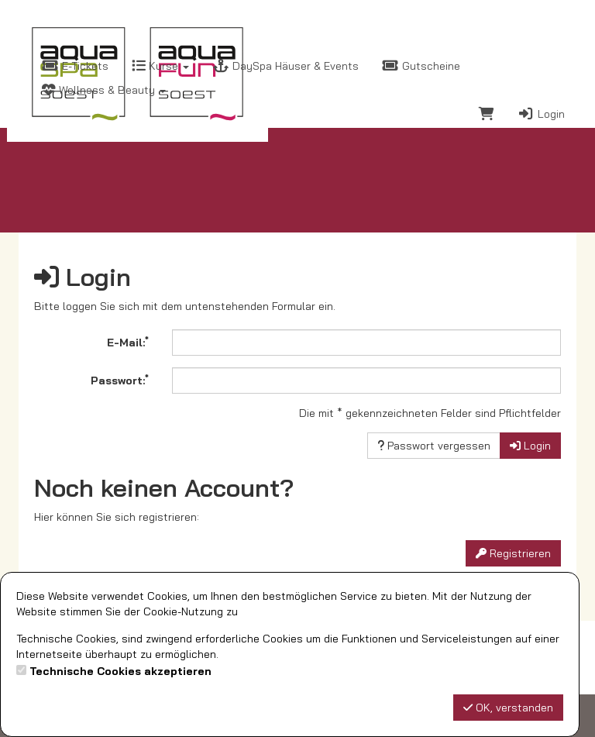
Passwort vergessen (433, 446)
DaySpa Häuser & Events (285, 66)
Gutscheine (421, 66)
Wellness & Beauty (104, 90)
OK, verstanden (508, 708)
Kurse (160, 66)
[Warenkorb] (486, 116)
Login (541, 114)
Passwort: (120, 379)
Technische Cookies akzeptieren (120, 671)
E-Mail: (128, 342)
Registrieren (513, 553)
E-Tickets (75, 66)
